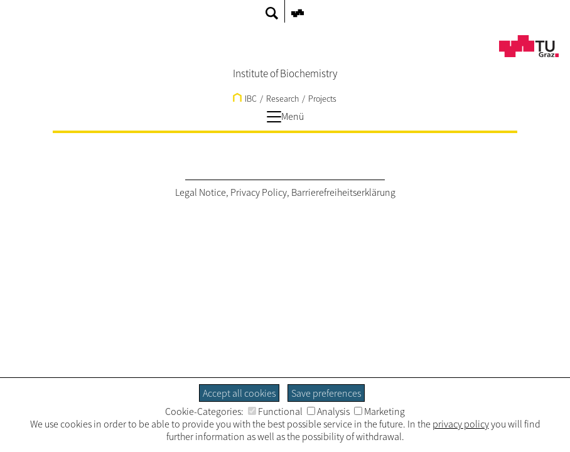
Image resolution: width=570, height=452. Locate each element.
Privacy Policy (258, 192)
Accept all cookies (239, 393)
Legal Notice (200, 192)
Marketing (379, 411)
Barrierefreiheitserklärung (343, 192)
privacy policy (461, 423)
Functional (275, 411)
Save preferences (326, 393)
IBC (245, 98)
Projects (322, 98)
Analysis (328, 411)
